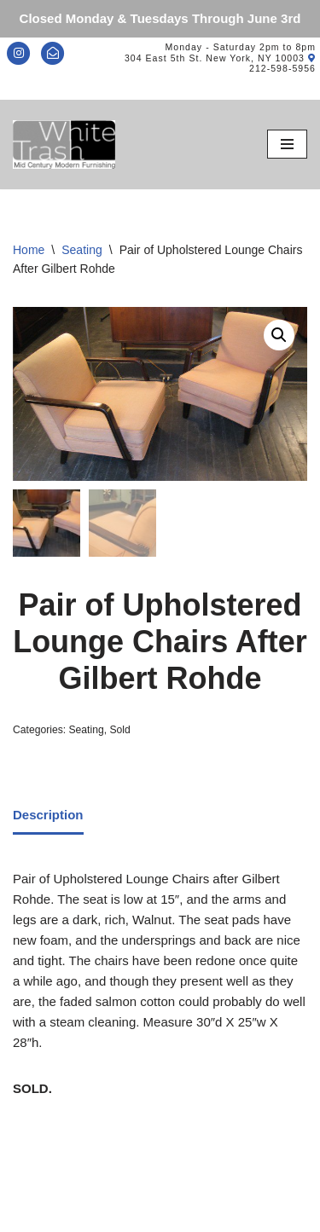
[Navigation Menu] (287, 144)
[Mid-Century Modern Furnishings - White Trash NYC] (64, 144)
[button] (279, 335)
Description (48, 814)
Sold (119, 730)
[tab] (48, 817)
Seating (81, 250)
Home (28, 250)
